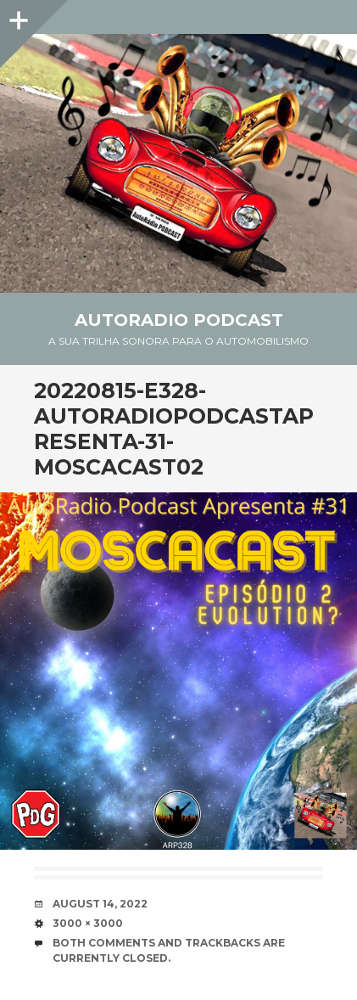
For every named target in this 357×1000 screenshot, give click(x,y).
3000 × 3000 (88, 923)
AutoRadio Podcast (179, 320)
